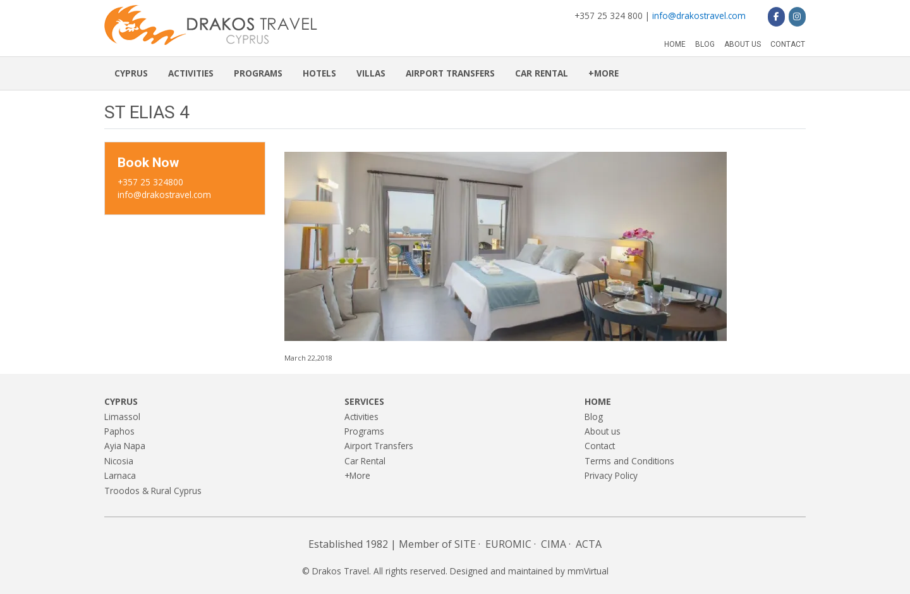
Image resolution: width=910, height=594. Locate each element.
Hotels (319, 73)
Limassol (122, 417)
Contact (787, 44)
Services (364, 401)
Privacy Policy (611, 475)
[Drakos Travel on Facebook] (776, 16)
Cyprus (131, 73)
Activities (191, 73)
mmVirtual (588, 571)
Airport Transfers (450, 73)
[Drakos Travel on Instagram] (797, 16)
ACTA (589, 544)
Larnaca (120, 475)
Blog (705, 44)
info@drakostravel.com (699, 15)
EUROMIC (508, 544)
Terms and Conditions (629, 461)
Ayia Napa (124, 446)
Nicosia (118, 461)
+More (603, 73)
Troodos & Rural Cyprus (153, 491)
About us (742, 44)
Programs (258, 73)
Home (675, 44)
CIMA (553, 544)
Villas (370, 73)
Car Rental (541, 73)
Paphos (119, 431)
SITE (465, 544)
